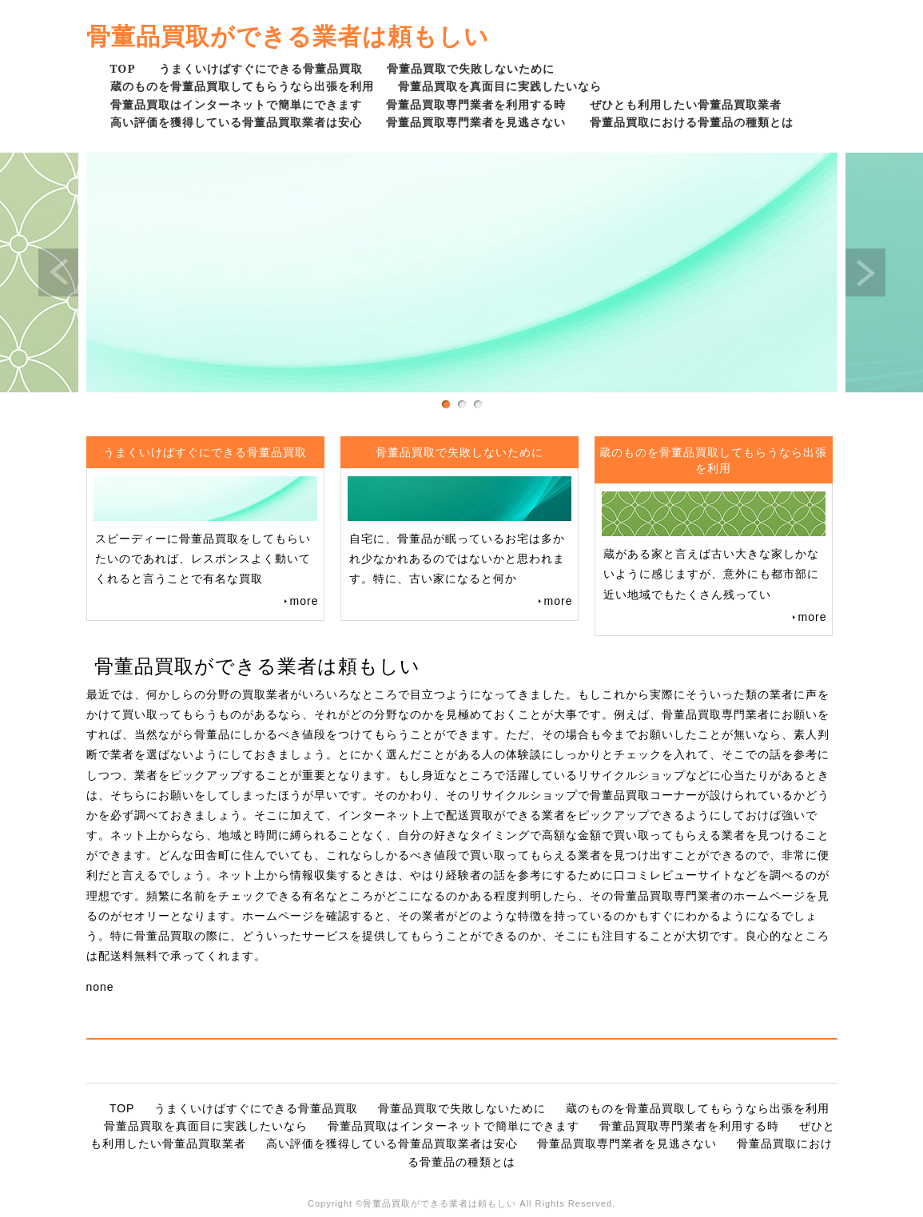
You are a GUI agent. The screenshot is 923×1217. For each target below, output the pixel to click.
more (304, 601)
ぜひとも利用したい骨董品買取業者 (686, 104)
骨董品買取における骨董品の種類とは (692, 121)
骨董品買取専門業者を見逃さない (476, 121)
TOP (123, 68)
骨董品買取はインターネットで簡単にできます (236, 104)
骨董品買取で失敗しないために (471, 68)
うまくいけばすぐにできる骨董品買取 (261, 68)
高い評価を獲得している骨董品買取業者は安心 (236, 121)
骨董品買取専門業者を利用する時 (476, 104)
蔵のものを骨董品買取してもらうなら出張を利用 (242, 85)
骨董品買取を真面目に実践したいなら (500, 85)
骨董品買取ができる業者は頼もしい (287, 35)
